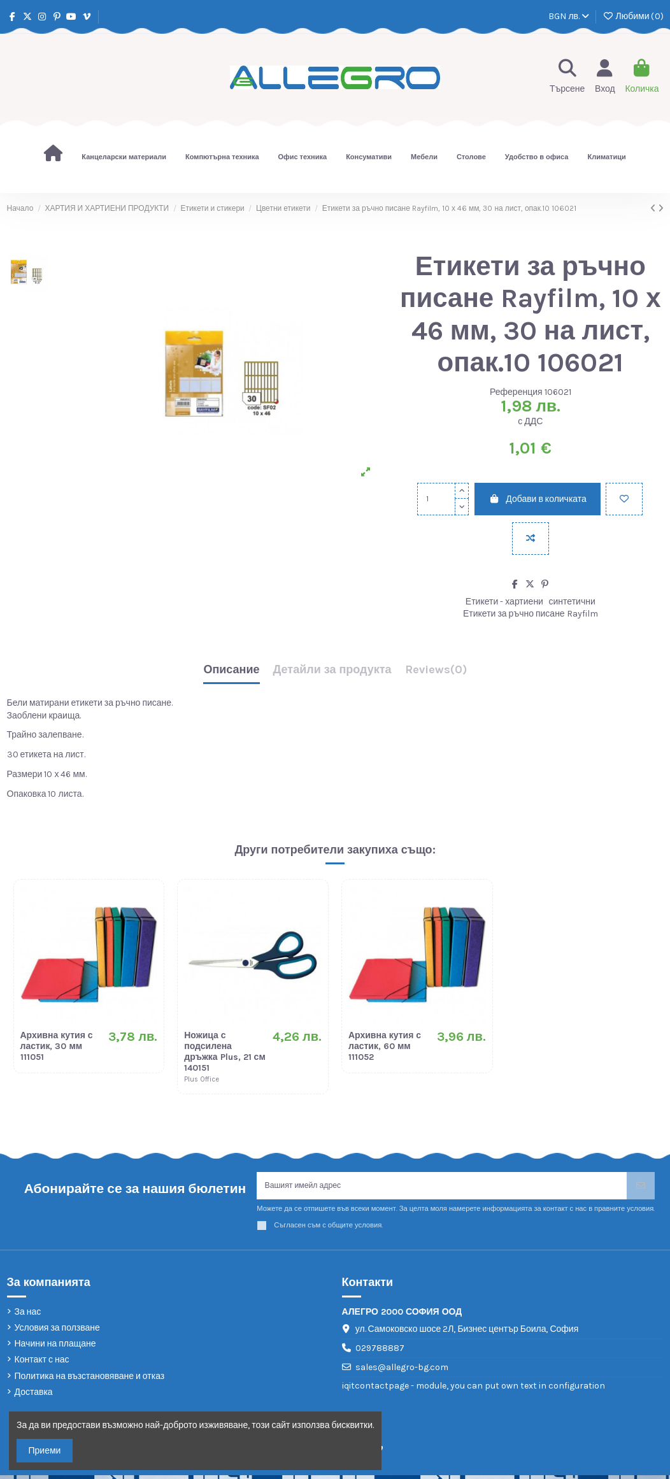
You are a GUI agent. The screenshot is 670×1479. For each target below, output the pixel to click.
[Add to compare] (530, 538)
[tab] (436, 673)
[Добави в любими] (624, 499)
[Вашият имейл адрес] (442, 1187)
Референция (516, 392)
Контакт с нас (42, 1363)
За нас (28, 1315)
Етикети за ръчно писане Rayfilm (530, 613)
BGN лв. (568, 16)
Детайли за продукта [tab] (332, 670)
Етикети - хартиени (504, 601)
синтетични (572, 601)
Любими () (632, 16)
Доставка (34, 1395)
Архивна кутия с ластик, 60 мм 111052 (384, 1046)
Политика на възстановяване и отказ (90, 1380)
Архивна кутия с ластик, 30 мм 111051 (56, 1046)
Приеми (45, 1450)
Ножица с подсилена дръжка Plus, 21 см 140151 (225, 1051)
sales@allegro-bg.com (401, 1371)
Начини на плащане (55, 1347)
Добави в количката (537, 499)
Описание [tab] (231, 670)
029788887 (379, 1352)
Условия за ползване (57, 1331)
